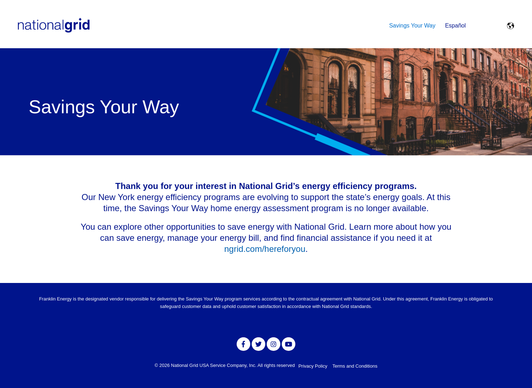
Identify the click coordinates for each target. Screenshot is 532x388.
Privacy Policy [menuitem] (312, 366)
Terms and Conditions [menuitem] (354, 366)
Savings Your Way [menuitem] (412, 26)
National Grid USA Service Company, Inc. (214, 365)
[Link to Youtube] (288, 344)
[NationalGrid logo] (54, 26)
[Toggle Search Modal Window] (480, 26)
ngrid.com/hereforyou (264, 249)
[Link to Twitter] (258, 344)
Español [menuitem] (455, 26)
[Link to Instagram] (273, 344)
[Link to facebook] (243, 344)
